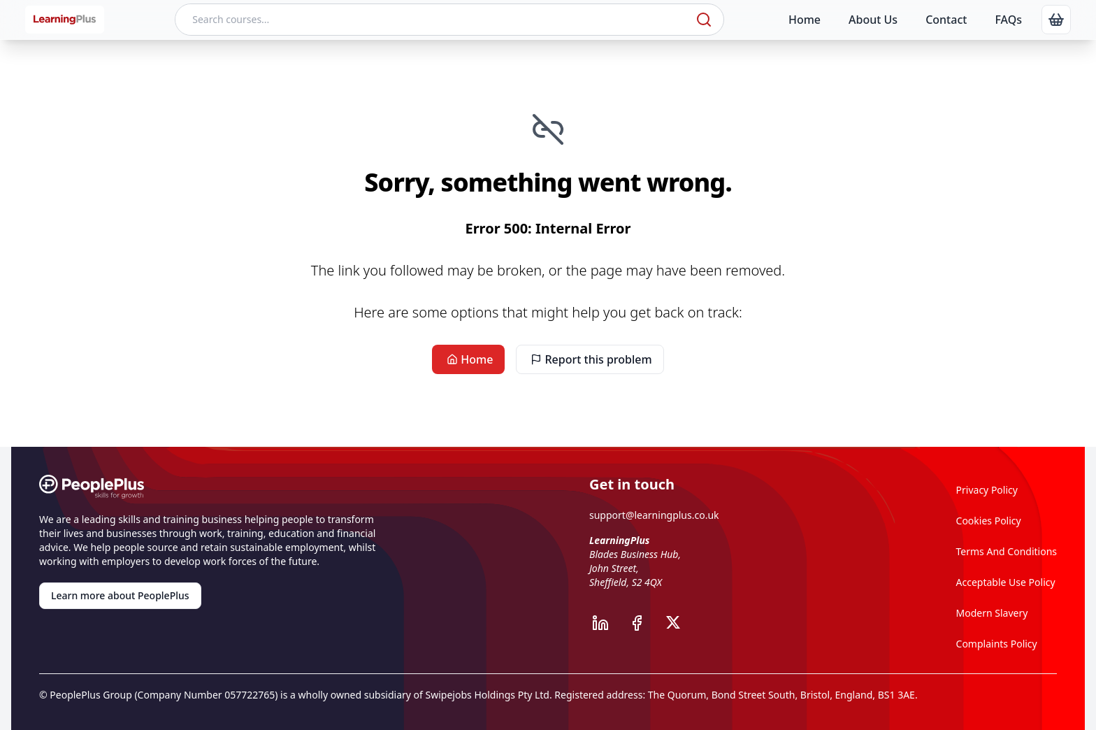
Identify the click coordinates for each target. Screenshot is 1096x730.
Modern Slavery (992, 613)
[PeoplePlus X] (677, 623)
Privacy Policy (987, 489)
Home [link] (468, 359)
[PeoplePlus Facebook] (644, 623)
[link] (1056, 19)
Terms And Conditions (1006, 551)
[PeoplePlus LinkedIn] (607, 623)
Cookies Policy (988, 520)
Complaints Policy (996, 643)
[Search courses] (434, 19)
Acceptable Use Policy (1005, 582)
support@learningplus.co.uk (654, 515)
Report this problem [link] (589, 359)
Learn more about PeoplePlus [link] (120, 595)
